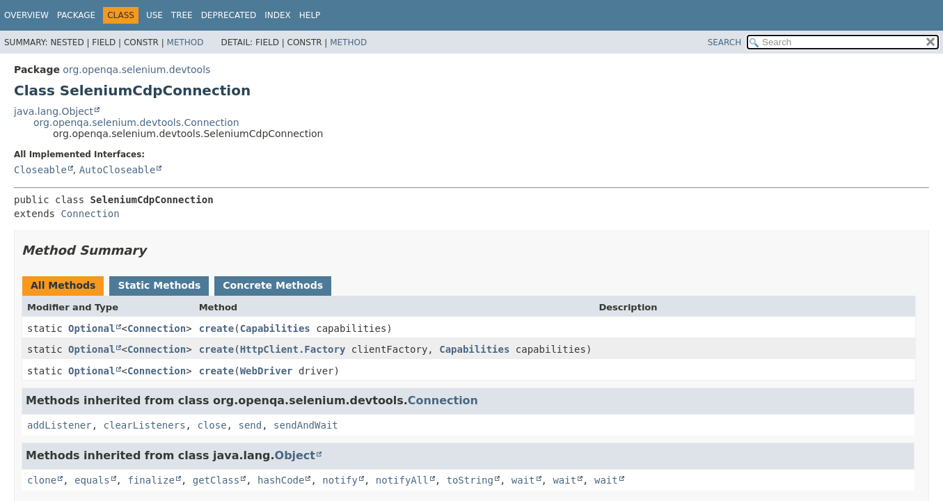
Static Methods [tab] (159, 285)
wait (523, 480)
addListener (59, 425)
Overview (26, 15)
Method (185, 42)
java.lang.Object (53, 111)
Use (154, 15)
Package (76, 15)
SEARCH (725, 42)
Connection (90, 213)
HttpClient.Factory (293, 349)
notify (340, 480)
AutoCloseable (117, 169)
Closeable (40, 169)
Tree (182, 15)
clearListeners (145, 425)
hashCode (280, 480)
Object (295, 455)
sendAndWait (306, 425)
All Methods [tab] (63, 285)
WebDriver (266, 370)
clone (41, 480)
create (217, 328)
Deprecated (229, 15)
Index (277, 15)
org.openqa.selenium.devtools (136, 69)
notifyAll (402, 480)
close (211, 425)
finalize (150, 480)
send (250, 425)
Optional (91, 328)
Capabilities (275, 328)
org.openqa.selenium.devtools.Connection (136, 122)
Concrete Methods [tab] (273, 285)
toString (470, 480)
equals (92, 480)
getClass (216, 480)
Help (310, 15)
